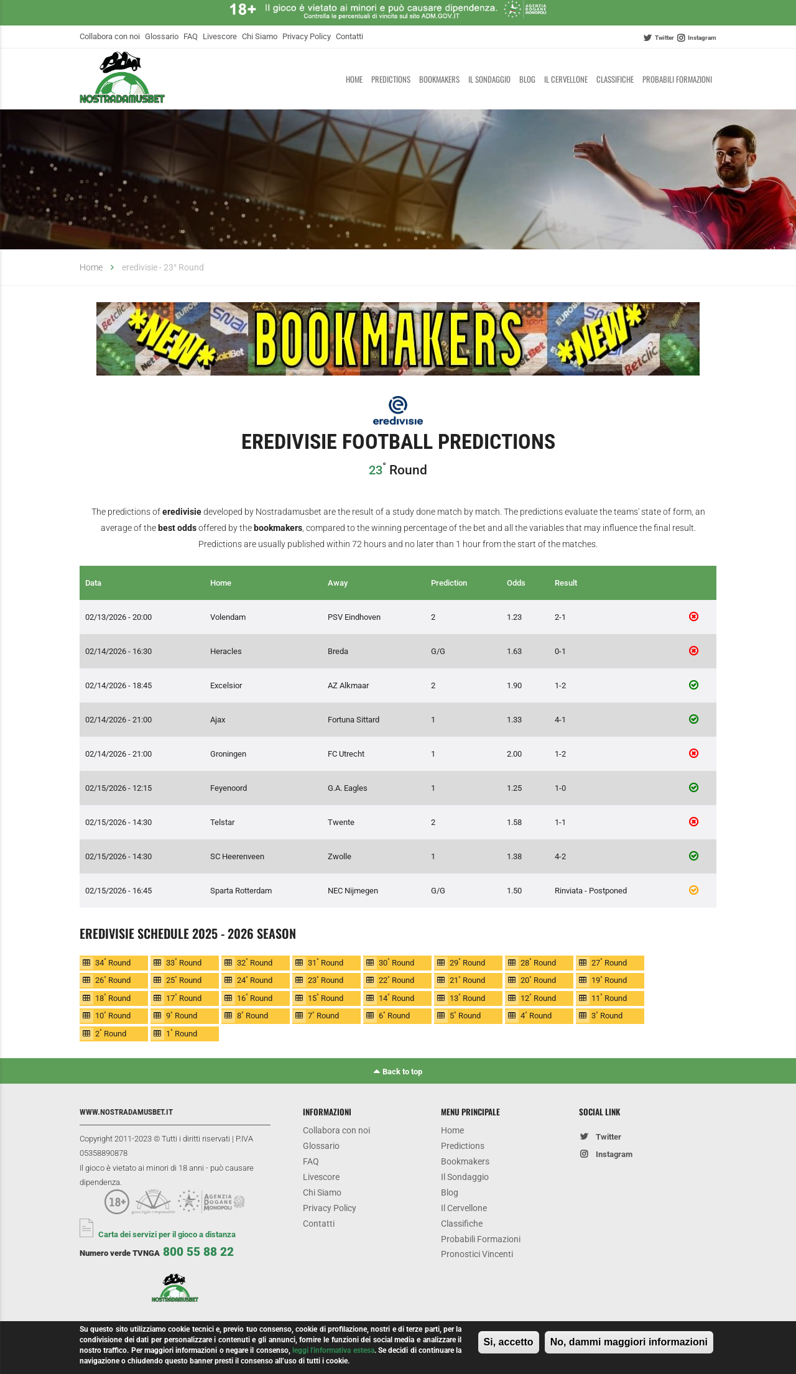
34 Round (113, 962)
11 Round (609, 997)
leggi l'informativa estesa (333, 1350)
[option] (398, 341)
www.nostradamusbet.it (126, 1112)
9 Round (181, 1015)
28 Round (538, 962)
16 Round (254, 997)
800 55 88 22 (198, 1252)
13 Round (467, 997)
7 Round (323, 1015)
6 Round (394, 1015)
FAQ (190, 36)
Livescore (220, 36)
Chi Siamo (259, 36)
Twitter (664, 38)
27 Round (609, 962)
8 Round (252, 1015)
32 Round (254, 962)
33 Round (183, 962)
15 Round (325, 997)
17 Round (183, 997)
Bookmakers (439, 79)
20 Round (538, 980)
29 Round (467, 962)
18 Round (113, 997)
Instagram (702, 38)
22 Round (396, 980)
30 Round (396, 962)
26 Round (113, 980)
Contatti (349, 36)
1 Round (181, 1033)
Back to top (402, 1071)
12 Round (538, 997)
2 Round (110, 1033)
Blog (527, 79)
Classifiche (615, 79)
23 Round (325, 980)
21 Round (467, 980)
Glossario (161, 36)
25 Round (183, 980)
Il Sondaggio (489, 79)
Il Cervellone (566, 79)
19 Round (609, 980)
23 (375, 470)
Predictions (390, 79)
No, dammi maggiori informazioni (629, 1342)
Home (354, 79)
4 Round (536, 1015)
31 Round (325, 962)
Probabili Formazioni (677, 79)
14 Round (396, 997)
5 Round (465, 1015)
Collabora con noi (110, 36)
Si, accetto (509, 1342)
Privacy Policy (306, 36)
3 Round (606, 1015)
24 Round (254, 980)
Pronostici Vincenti (477, 1255)
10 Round (113, 1015)
